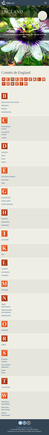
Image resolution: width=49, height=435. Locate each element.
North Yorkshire (5, 306)
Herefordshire (5, 222)
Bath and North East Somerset (10, 102)
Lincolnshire (4, 275)
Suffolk (3, 370)
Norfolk (3, 304)
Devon (3, 155)
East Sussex (5, 179)
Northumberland (6, 312)
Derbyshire (4, 152)
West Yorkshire (5, 409)
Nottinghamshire (6, 315)
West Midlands (5, 404)
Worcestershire (5, 415)
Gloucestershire (5, 197)
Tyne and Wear (5, 387)
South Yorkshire (5, 364)
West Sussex (5, 407)
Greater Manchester (7, 204)
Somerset (4, 361)
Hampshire (4, 218)
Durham (3, 162)
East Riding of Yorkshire (8, 176)
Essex (3, 183)
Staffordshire (5, 367)
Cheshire (4, 129)
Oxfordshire (4, 330)
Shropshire (4, 359)
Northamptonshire (6, 310)
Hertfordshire (5, 225)
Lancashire (4, 268)
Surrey (3, 372)
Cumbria (3, 137)
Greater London (5, 201)
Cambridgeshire (6, 126)
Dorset (3, 158)
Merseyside (4, 289)
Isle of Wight (5, 239)
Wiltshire (3, 413)
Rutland (3, 344)
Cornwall (3, 134)
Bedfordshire (5, 105)
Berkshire (4, 108)
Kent (2, 254)
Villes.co (10, 3)
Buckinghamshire (6, 112)
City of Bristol (5, 132)
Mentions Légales (22, 427)
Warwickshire (5, 401)
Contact (30, 427)
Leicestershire (5, 272)
